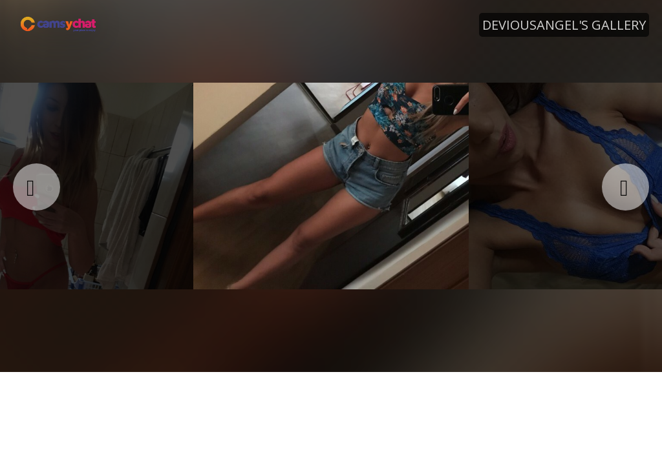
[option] (331, 186)
